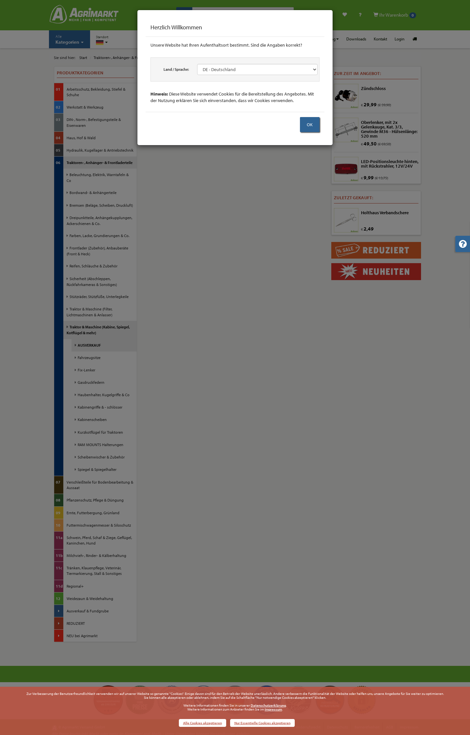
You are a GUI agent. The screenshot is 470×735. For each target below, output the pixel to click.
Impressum (273, 709)
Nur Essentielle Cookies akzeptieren (262, 723)
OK (310, 125)
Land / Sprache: (176, 69)
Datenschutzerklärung (268, 705)
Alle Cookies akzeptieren (202, 723)
